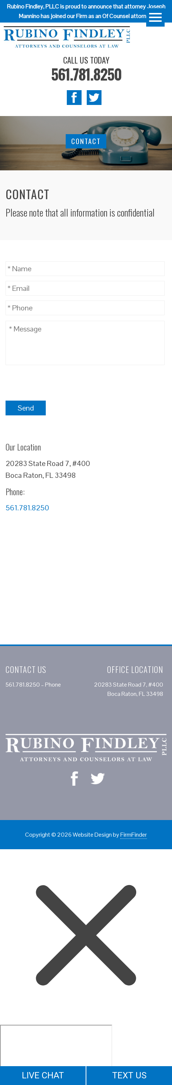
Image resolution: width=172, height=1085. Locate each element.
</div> (56, 1053)
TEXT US (129, 1075)
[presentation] (62, 382)
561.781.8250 (86, 74)
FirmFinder (133, 835)
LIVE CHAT (43, 1075)
